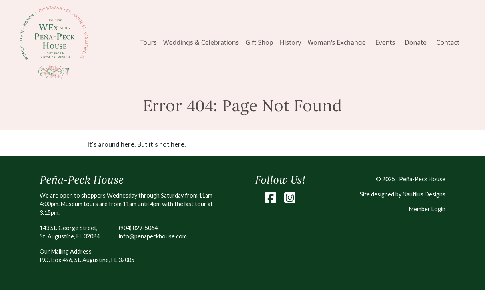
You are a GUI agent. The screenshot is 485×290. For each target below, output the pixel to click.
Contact (447, 42)
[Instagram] (289, 197)
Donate (416, 42)
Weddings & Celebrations (201, 42)
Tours (148, 42)
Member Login (427, 209)
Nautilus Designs (424, 194)
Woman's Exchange (337, 42)
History (290, 42)
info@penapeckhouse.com (153, 236)
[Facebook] (270, 197)
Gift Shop (259, 42)
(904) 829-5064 (138, 227)
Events (385, 42)
